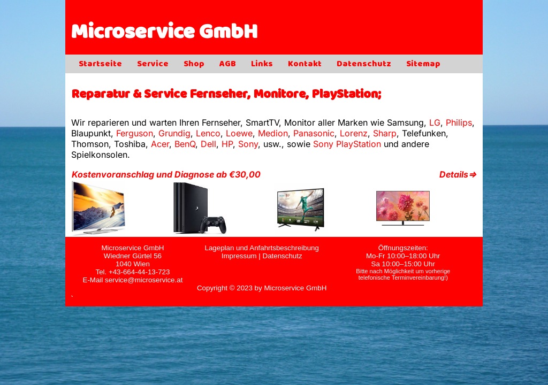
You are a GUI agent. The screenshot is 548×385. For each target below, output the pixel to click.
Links (262, 64)
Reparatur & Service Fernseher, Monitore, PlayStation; (226, 95)
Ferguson (134, 133)
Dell (208, 143)
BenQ (184, 143)
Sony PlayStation (347, 143)
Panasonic (313, 133)
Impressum (239, 256)
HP (227, 143)
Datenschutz (364, 64)
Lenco (208, 133)
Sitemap (423, 64)
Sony (248, 143)
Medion (273, 133)
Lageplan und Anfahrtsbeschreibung (261, 248)
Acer (160, 143)
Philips (459, 122)
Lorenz (354, 133)
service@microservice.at (143, 280)
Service (153, 64)
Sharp (385, 133)
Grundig (174, 133)
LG (434, 122)
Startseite (100, 64)
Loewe (239, 133)
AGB (227, 64)
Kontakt (305, 64)
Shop (194, 64)
